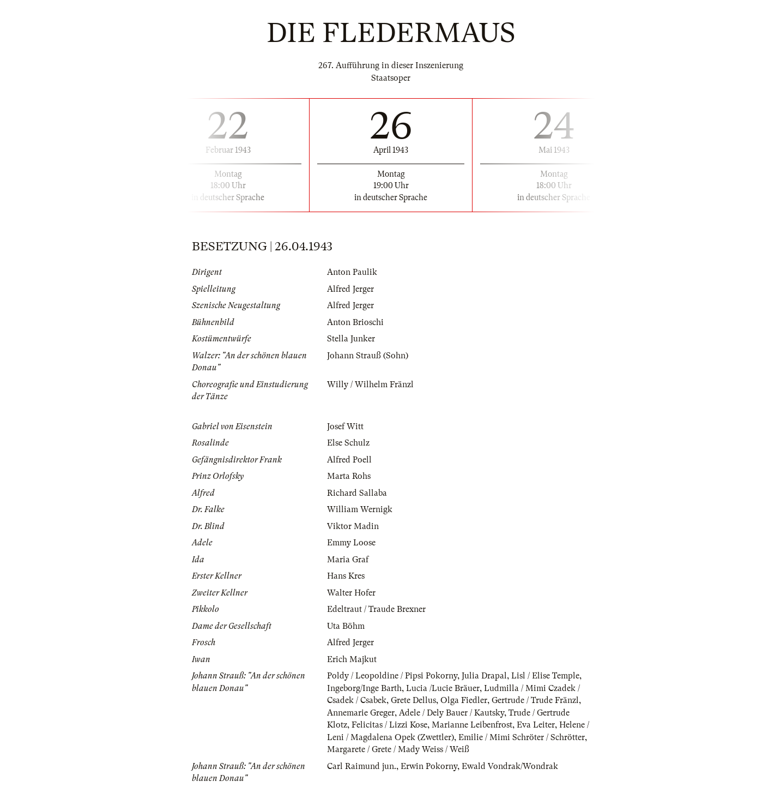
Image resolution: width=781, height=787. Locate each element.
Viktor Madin (353, 526)
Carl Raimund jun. (361, 766)
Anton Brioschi (355, 322)
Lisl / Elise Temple (545, 676)
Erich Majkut (352, 659)
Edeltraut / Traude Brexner (376, 609)
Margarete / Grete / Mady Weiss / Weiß (398, 749)
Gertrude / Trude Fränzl (535, 700)
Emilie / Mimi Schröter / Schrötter (521, 737)
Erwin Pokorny (429, 766)
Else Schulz (348, 443)
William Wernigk (359, 509)
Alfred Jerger (350, 289)
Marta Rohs (349, 476)
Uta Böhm (346, 626)
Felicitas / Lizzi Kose (389, 725)
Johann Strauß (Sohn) (367, 356)
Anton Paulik (352, 272)
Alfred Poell (349, 460)
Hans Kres (346, 576)
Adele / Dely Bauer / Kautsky (451, 713)
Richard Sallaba (357, 493)
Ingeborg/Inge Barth (364, 688)
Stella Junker (351, 339)
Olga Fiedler (463, 700)
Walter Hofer (351, 593)
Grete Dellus (413, 700)
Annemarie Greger (361, 713)
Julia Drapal (484, 676)
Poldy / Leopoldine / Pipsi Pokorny (392, 676)
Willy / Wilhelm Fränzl (370, 384)
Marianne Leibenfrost (472, 725)
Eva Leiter (536, 725)
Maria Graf (347, 559)
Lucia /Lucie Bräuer (443, 688)
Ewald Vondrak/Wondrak (510, 766)
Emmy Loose (351, 543)
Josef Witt (345, 426)
